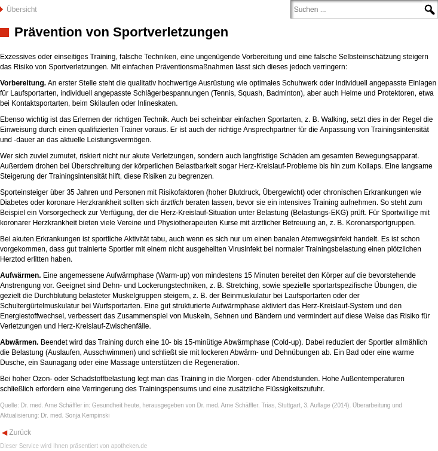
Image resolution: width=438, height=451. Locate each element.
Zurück (19, 432)
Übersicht (22, 9)
